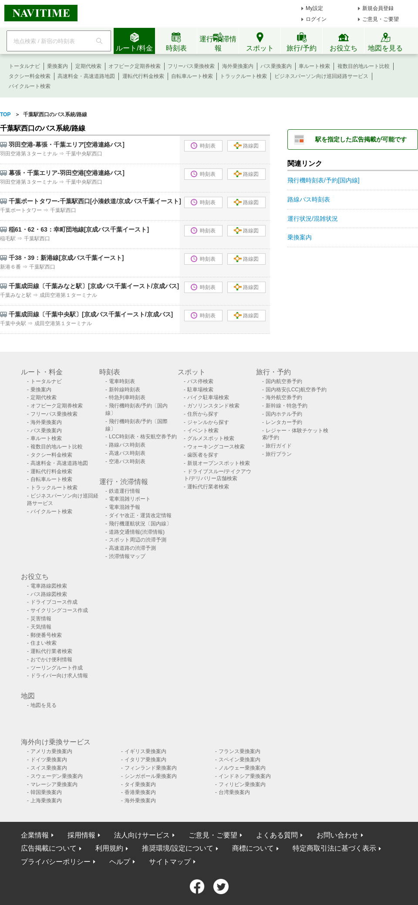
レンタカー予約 (284, 422)
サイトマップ (170, 861)
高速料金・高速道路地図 (86, 76)
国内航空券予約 (284, 381)
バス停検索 (200, 381)
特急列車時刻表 (127, 397)
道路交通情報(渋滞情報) (137, 532)
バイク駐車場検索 (208, 397)
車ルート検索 (314, 66)
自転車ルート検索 (192, 76)
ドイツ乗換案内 (48, 760)
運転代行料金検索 (143, 76)
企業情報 (35, 835)
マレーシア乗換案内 (54, 784)
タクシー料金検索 (30, 76)
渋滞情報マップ (127, 556)
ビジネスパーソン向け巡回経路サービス (321, 76)
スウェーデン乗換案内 (56, 776)
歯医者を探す (203, 455)
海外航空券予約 (284, 397)
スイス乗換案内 (48, 768)
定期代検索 (88, 66)
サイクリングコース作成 (59, 610)
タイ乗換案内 (140, 784)
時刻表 (203, 145)
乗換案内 (57, 66)
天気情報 (40, 627)
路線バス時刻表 (308, 199)
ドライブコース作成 (54, 602)
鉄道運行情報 (124, 491)
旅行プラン (279, 454)
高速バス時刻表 (127, 453)
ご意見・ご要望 (380, 19)
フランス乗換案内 (239, 751)
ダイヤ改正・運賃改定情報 (140, 515)
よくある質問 (277, 835)
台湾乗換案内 (234, 792)
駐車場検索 (200, 390)
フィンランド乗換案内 (151, 768)
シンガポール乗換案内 (151, 776)
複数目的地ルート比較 (363, 66)
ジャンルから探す (208, 422)
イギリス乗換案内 (145, 751)
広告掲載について (49, 848)
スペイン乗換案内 (239, 760)
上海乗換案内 (46, 800)
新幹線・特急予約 (286, 406)
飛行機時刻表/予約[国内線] (323, 180)
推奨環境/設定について (177, 848)
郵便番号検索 (46, 635)
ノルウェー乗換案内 (242, 768)
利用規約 (109, 848)
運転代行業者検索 (208, 487)
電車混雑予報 (124, 507)
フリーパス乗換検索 (191, 66)
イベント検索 (203, 430)
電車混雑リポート (130, 499)
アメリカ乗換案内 (51, 751)
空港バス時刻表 (127, 461)
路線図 (246, 145)
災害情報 (40, 619)
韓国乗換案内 (46, 792)
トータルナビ (24, 66)
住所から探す (203, 414)
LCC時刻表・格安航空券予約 (143, 437)
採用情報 (81, 835)
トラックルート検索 (243, 76)
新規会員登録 (378, 8)
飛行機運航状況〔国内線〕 (140, 524)
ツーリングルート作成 (56, 668)
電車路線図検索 (48, 586)
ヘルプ (119, 861)
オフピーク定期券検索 (134, 66)
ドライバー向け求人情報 (59, 676)
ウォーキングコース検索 (216, 447)
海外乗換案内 (237, 66)
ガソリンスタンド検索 (213, 406)
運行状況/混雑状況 (312, 218)
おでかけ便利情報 (51, 659)
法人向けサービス (142, 835)
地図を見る (43, 705)
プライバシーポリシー (56, 861)
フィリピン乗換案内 (242, 784)
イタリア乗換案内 (145, 760)
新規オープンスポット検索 (218, 463)
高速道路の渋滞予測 (132, 548)
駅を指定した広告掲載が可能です (361, 139)
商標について (253, 848)
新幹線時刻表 (124, 390)
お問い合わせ (337, 835)
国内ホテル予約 (284, 414)
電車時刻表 (122, 381)
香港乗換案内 (140, 792)
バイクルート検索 (30, 86)
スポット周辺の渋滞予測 (137, 540)
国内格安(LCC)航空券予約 (296, 390)
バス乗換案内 (276, 66)
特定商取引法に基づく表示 (334, 848)
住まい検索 (43, 643)
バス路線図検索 (48, 594)
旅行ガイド (279, 446)
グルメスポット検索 (210, 438)
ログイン (316, 19)
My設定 (314, 8)
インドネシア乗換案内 (245, 776)
